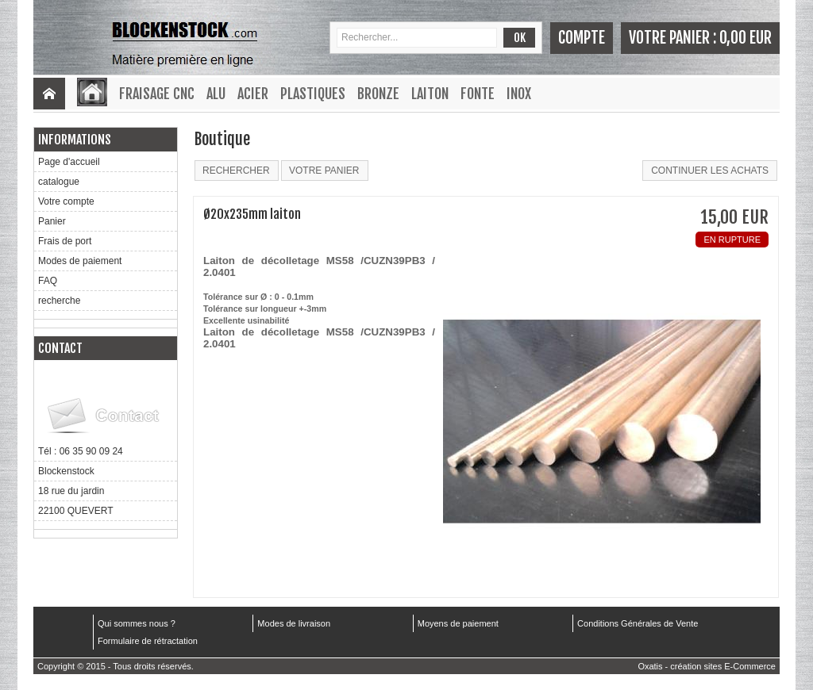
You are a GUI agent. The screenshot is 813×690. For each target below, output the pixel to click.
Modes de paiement (79, 260)
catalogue (58, 181)
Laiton (430, 93)
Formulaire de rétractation (148, 641)
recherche (59, 300)
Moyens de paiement (458, 623)
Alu (215, 93)
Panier (52, 221)
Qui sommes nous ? (136, 623)
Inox (519, 93)
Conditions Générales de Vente (637, 623)
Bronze (378, 93)
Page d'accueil (69, 161)
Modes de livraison (293, 623)
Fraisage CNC (157, 93)
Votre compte (66, 201)
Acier (252, 93)
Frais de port (64, 241)
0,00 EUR (745, 38)
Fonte (477, 93)
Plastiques (312, 93)
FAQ (47, 280)
